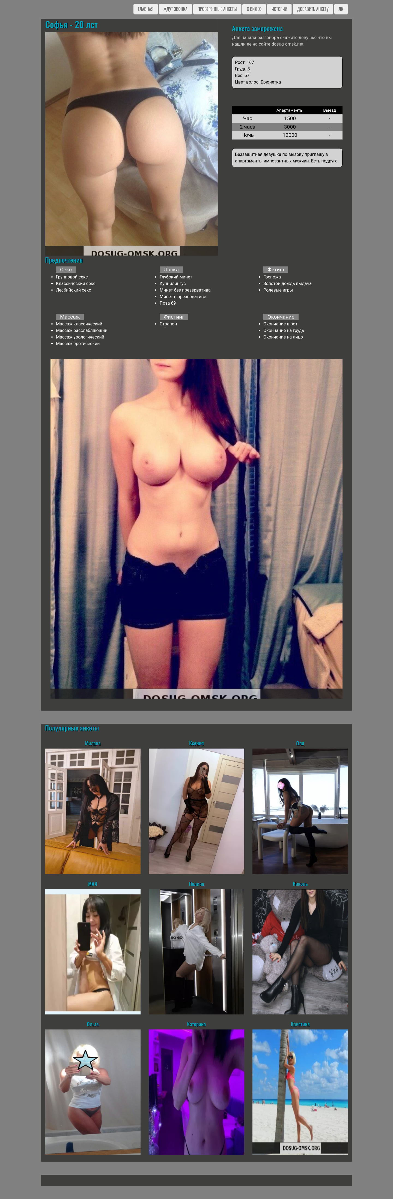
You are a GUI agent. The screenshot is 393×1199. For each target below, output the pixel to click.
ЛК (341, 9)
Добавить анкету (313, 9)
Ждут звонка (175, 9)
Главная (145, 9)
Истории (279, 9)
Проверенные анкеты (217, 9)
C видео (254, 9)
